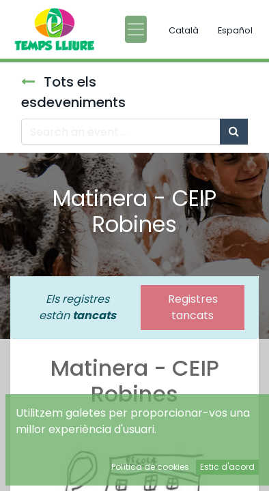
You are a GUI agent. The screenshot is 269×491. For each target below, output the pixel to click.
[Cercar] (234, 132)
